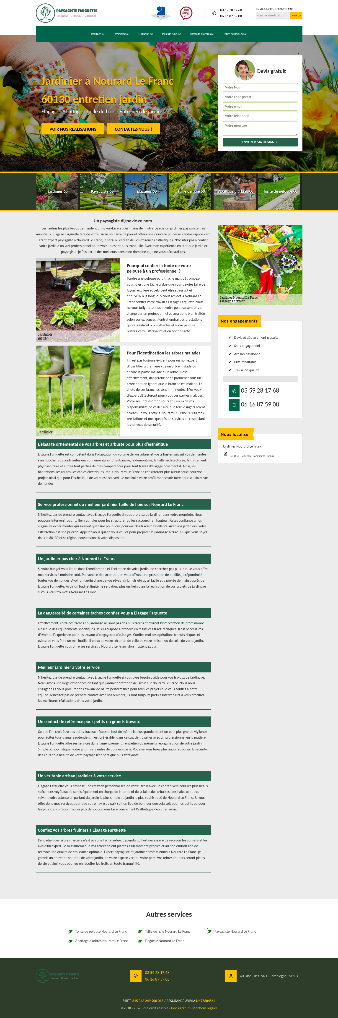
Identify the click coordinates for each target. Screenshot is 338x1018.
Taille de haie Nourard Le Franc (163, 931)
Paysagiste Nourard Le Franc (231, 931)
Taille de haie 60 (171, 34)
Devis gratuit (180, 1008)
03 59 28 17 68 (231, 10)
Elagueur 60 (145, 34)
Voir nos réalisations (73, 129)
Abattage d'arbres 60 (202, 34)
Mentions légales (204, 1008)
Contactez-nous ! (133, 129)
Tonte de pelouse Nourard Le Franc (97, 931)
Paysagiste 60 (121, 34)
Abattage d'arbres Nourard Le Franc (98, 941)
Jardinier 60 (97, 34)
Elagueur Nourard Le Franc (160, 941)
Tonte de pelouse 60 (235, 34)
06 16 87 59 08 (231, 16)
